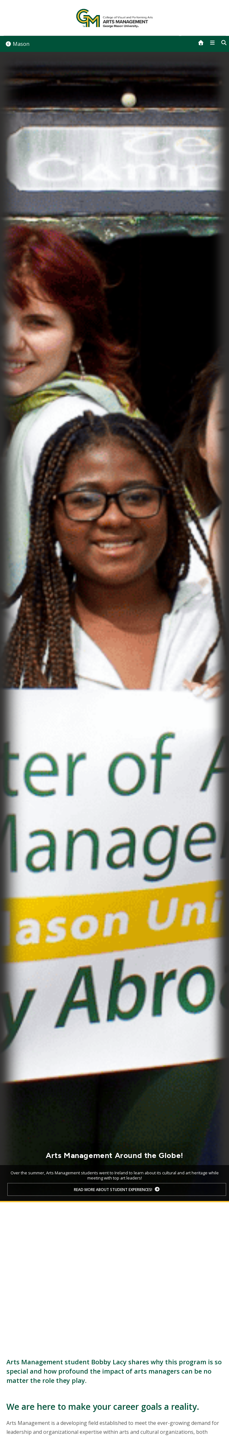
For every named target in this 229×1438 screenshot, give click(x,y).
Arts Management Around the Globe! (114, 1155)
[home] (201, 42)
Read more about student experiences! (113, 1189)
